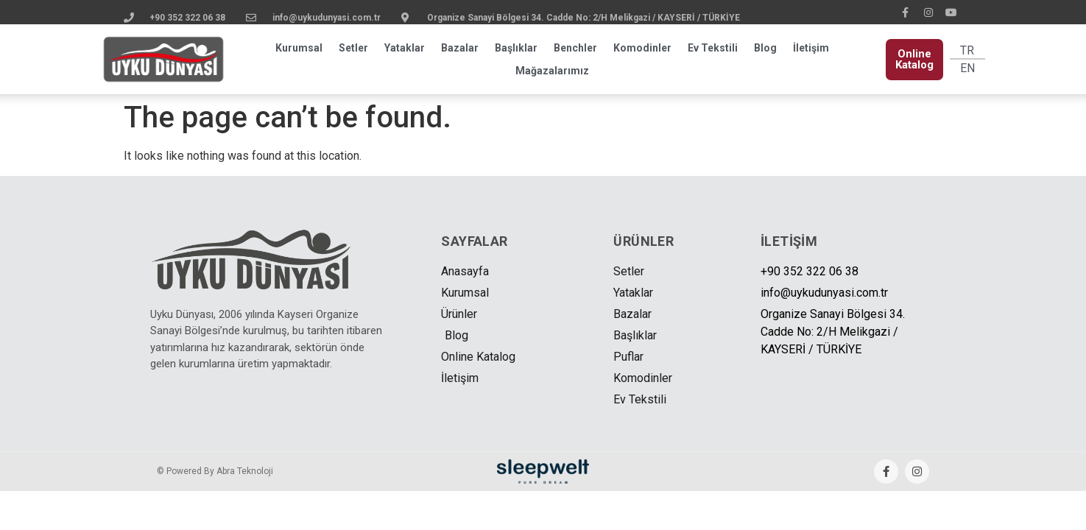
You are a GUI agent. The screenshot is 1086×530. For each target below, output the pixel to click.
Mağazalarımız (552, 71)
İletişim (811, 48)
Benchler (575, 48)
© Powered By (215, 471)
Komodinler (642, 48)
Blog (765, 48)
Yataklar (404, 48)
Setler (353, 48)
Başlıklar (516, 48)
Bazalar (460, 48)
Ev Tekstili (713, 48)
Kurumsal (298, 48)
